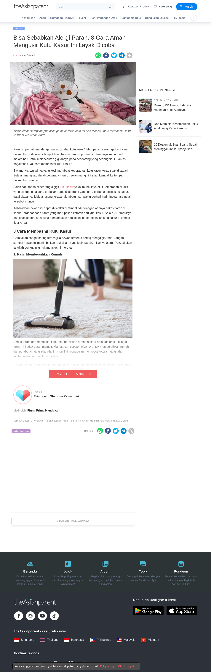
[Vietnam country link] (150, 639)
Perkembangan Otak (104, 18)
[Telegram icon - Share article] (122, 54)
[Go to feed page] (31, 8)
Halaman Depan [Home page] (21, 419)
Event (82, 18)
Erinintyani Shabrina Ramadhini (56, 395)
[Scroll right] (194, 18)
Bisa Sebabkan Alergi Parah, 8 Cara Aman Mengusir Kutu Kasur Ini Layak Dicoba (87, 419)
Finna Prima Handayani (43, 409)
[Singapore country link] (24, 639)
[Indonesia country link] (74, 639)
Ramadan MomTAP (62, 18)
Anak (42, 18)
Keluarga (19, 27)
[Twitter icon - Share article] (114, 54)
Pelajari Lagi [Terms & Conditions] (107, 666)
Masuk (186, 6)
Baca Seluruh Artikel (73, 373)
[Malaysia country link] (126, 639)
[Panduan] (181, 571)
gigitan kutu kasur (21, 430)
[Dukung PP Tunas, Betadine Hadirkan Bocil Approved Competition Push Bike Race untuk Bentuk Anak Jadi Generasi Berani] (169, 104)
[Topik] (143, 571)
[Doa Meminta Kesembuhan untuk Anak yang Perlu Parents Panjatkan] (169, 125)
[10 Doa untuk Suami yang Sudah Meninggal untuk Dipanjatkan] (169, 145)
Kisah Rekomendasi (157, 89)
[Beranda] (30, 571)
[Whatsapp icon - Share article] (98, 54)
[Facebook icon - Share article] (106, 54)
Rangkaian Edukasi (157, 18)
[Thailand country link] (49, 639)
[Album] (105, 571)
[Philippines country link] (100, 639)
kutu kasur (67, 186)
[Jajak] (67, 571)
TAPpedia (180, 18)
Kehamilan (28, 18)
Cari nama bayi (131, 18)
